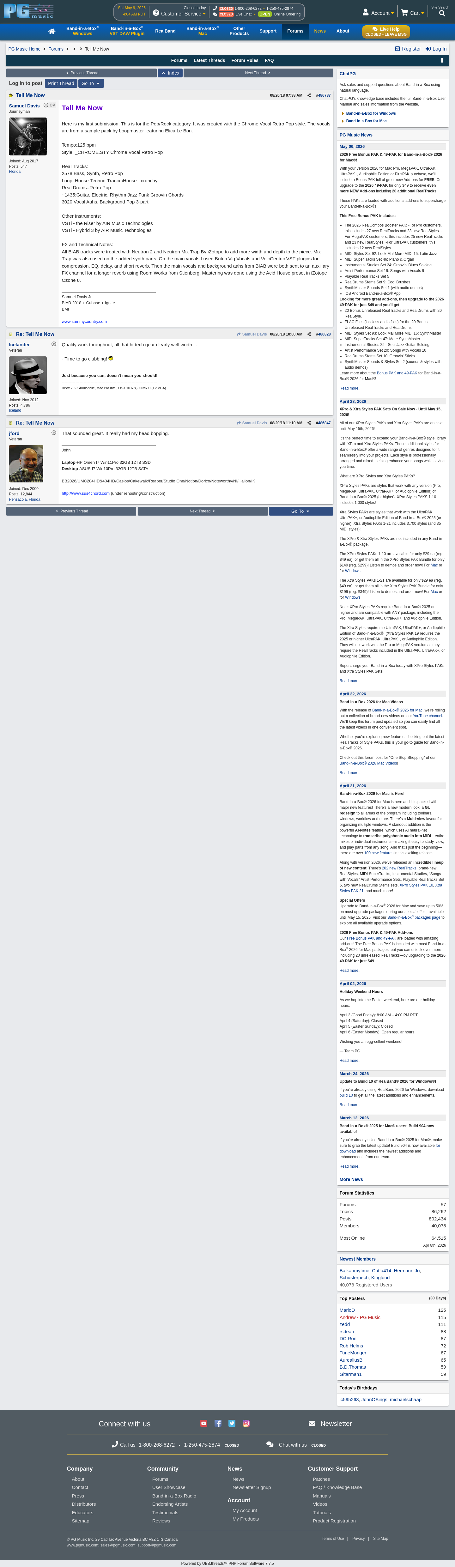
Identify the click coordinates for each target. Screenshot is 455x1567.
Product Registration (334, 1520)
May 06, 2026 (352, 146)
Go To (91, 83)
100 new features (378, 853)
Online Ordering (287, 14)
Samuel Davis (251, 334)
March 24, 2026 (354, 1073)
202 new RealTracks (399, 868)
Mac (434, 565)
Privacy (358, 1538)
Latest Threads (209, 60)
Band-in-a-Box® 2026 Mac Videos (368, 763)
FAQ (269, 60)
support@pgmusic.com (156, 1545)
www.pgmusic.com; (83, 1545)
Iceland (15, 410)
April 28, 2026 (353, 401)
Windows (353, 571)
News (239, 1479)
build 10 (346, 1095)
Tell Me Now (30, 95)
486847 (324, 423)
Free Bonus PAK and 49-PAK (371, 938)
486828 (324, 334)
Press (78, 1495)
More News (351, 1179)
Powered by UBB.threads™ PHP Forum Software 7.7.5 (227, 1563)
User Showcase (168, 1487)
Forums (56, 48)
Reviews (161, 1520)
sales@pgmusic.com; (119, 1545)
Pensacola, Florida (24, 499)
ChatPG (348, 73)
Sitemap (80, 1520)
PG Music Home (24, 48)
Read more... (350, 388)
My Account (245, 1510)
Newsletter (336, 1423)
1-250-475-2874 (279, 8)
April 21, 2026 (353, 786)
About (78, 1479)
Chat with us (293, 1445)
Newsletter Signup (252, 1487)
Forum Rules (244, 60)
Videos (320, 1504)
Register (407, 48)
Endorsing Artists (170, 1504)
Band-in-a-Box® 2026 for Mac (397, 710)
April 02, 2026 (353, 983)
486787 (324, 95)
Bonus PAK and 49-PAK (397, 373)
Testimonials (165, 1512)
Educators (83, 1512)
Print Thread (61, 83)
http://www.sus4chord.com (86, 493)
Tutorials (322, 1512)
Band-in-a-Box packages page (413, 917)
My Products (246, 1519)
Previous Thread (81, 73)
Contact (80, 1487)
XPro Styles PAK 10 (416, 885)
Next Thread (258, 73)
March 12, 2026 (354, 1118)
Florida (15, 171)
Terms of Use (333, 1538)
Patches (321, 1479)
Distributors (84, 1504)
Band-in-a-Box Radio (174, 1495)
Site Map (380, 1538)
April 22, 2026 (353, 694)
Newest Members (358, 1258)
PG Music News (356, 134)
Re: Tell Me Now (35, 334)
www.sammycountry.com (84, 321)
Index (170, 73)
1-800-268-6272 (247, 8)
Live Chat (243, 14)
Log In (436, 48)
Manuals (322, 1495)
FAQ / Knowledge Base (337, 1487)
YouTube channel (427, 716)
